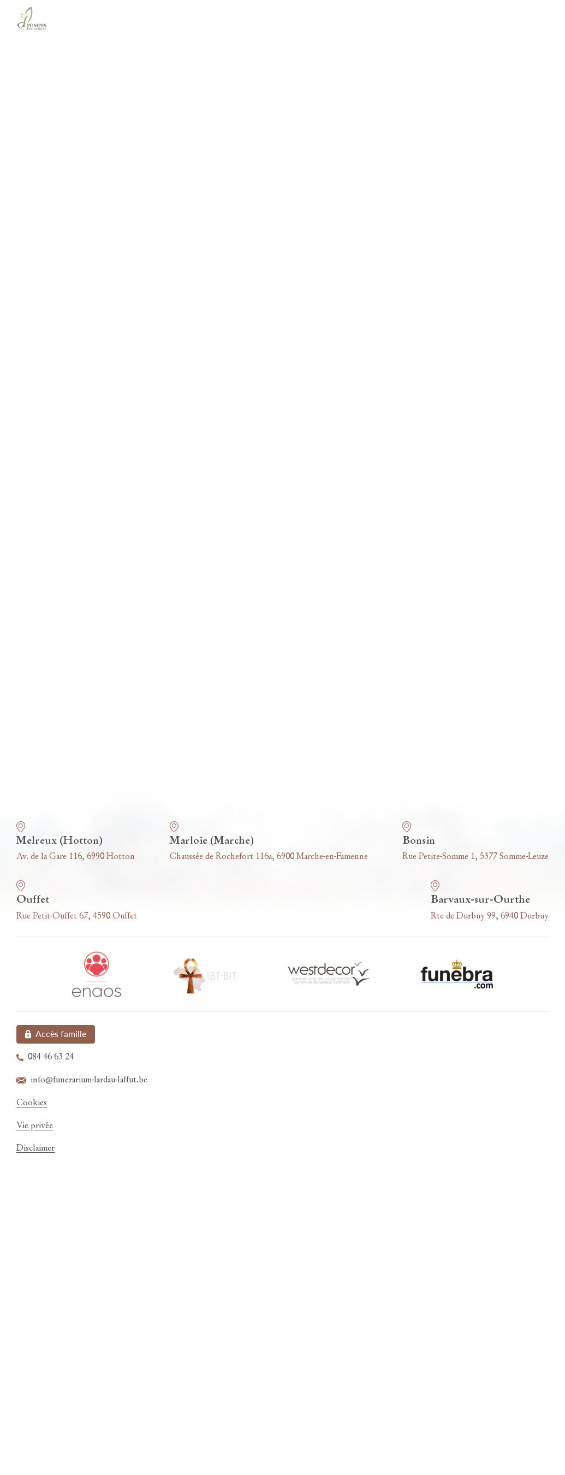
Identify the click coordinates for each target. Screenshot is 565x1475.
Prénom (306, 234)
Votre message (75, 469)
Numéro (306, 352)
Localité (305, 411)
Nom (56, 234)
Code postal (70, 411)
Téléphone (310, 293)
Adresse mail (71, 293)
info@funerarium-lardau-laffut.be (302, 652)
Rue (54, 352)
